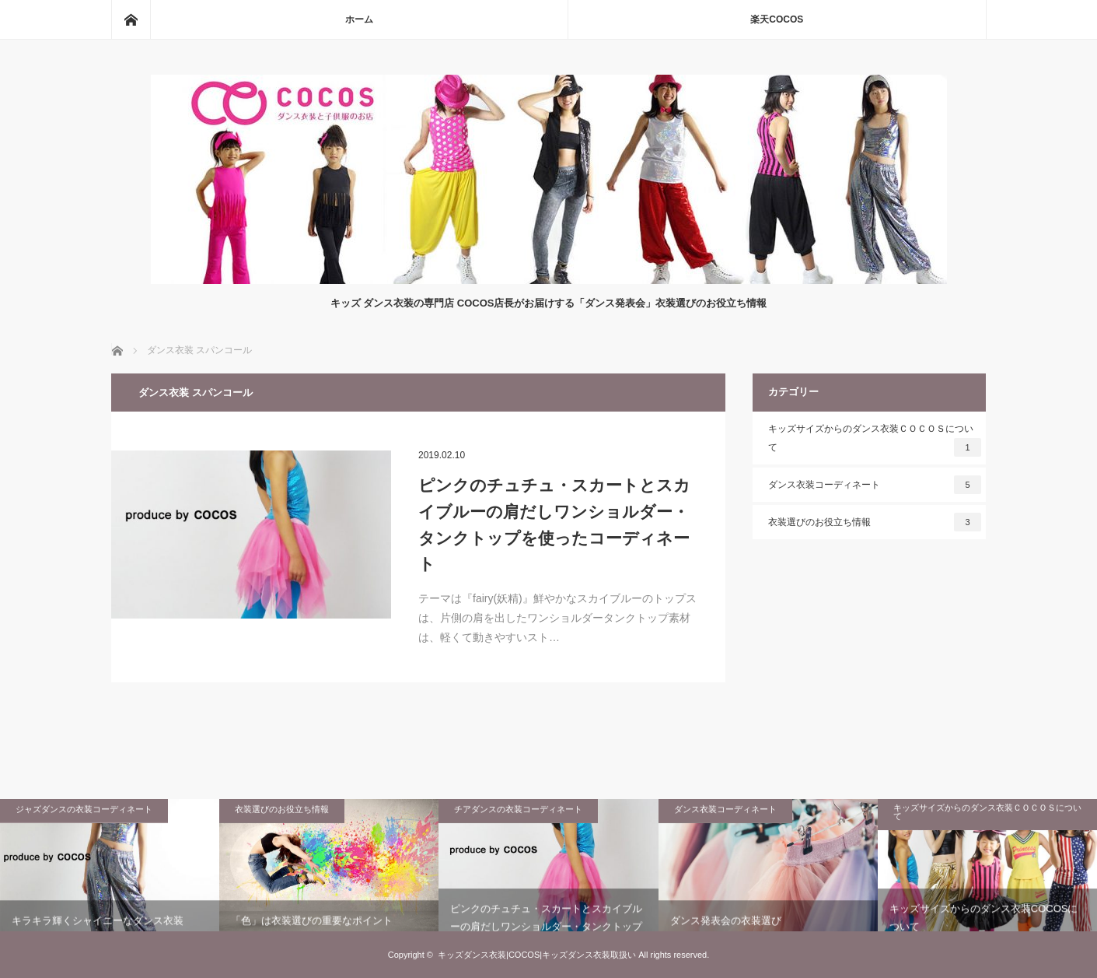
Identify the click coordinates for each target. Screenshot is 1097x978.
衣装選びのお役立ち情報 (874, 522)
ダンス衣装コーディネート (874, 484)
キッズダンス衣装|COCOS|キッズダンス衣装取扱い (537, 954)
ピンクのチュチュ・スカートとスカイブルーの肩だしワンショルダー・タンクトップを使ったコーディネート (554, 524)
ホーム (359, 19)
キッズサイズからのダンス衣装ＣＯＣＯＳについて (874, 440)
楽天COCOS (776, 19)
